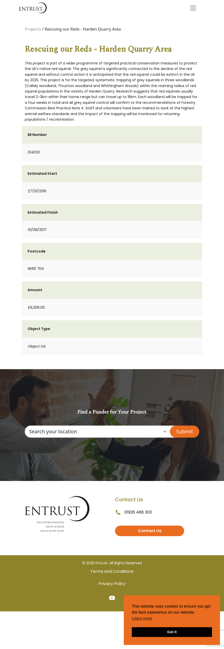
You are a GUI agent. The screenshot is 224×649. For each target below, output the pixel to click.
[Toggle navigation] (193, 8)
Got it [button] (172, 632)
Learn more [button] (142, 618)
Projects (33, 29)
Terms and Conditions (112, 571)
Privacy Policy (112, 584)
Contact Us (149, 531)
